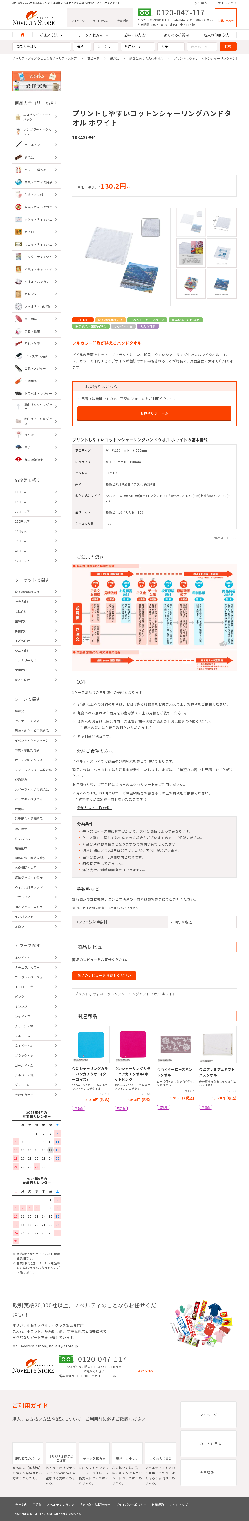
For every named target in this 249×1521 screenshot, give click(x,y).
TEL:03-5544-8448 (174, 20)
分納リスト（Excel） (94, 807)
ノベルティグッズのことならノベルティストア (44, 58)
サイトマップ (227, 3)
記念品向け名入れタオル (146, 58)
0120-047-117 (181, 12)
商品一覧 (93, 58)
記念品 (114, 58)
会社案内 (201, 3)
